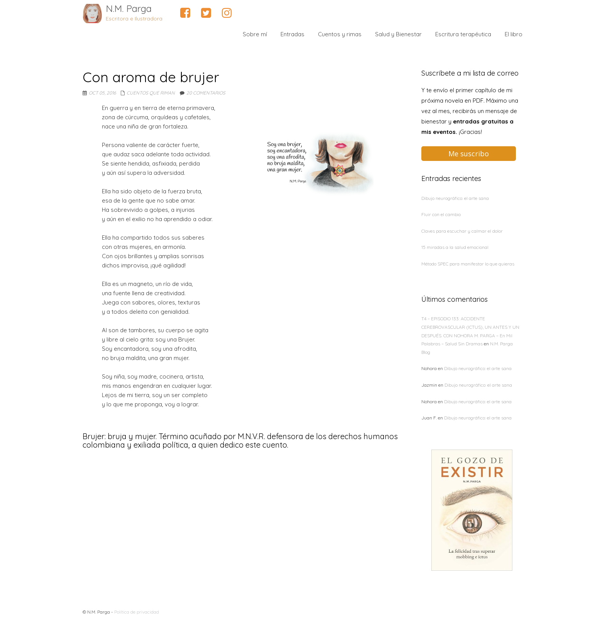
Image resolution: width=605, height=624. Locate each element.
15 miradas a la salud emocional (454, 247)
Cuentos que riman (151, 93)
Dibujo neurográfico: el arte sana (455, 198)
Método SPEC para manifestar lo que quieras (467, 264)
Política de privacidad (136, 612)
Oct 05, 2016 (102, 93)
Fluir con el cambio (441, 214)
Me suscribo (468, 153)
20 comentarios (205, 93)
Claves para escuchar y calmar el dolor (462, 231)
